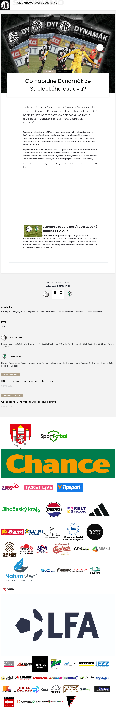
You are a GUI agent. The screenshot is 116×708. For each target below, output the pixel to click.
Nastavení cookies (8, 704)
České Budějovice (37, 3)
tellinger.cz (110, 702)
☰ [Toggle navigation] (113, 7)
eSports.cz (47, 702)
